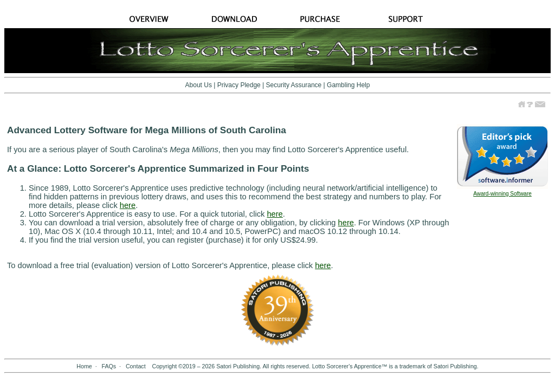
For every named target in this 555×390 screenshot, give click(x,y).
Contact (136, 366)
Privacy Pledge (239, 85)
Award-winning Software (502, 194)
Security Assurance (294, 85)
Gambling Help (348, 85)
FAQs (108, 366)
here (127, 205)
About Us (198, 85)
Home (84, 366)
